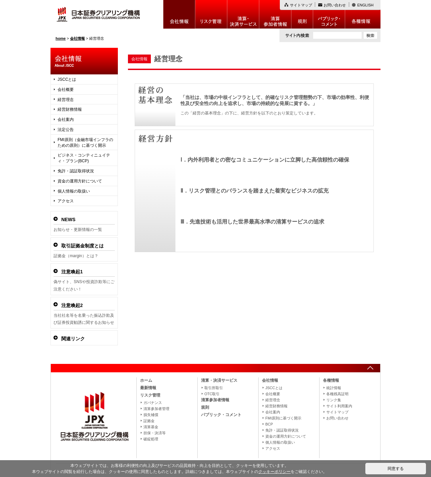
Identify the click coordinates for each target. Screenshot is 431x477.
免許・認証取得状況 (76, 171)
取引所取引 (213, 388)
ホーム (146, 380)
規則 (302, 14)
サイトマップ (301, 5)
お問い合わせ (335, 5)
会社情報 (179, 14)
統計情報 (333, 388)
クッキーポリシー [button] (274, 471)
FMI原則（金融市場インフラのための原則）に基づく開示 (85, 142)
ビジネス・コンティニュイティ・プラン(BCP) (84, 158)
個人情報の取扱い (74, 191)
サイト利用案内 (339, 406)
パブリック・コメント (329, 14)
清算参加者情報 (275, 14)
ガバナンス (152, 403)
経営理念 (66, 99)
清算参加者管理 (156, 409)
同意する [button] (396, 468)
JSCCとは (67, 79)
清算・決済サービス (219, 380)
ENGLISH (365, 5)
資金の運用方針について (80, 181)
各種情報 (362, 14)
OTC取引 (212, 394)
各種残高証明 (337, 394)
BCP (269, 424)
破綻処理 (150, 439)
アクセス (66, 201)
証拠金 (149, 421)
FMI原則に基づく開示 (283, 418)
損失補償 (150, 415)
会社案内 (66, 119)
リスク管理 (211, 14)
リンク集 (333, 400)
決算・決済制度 (243, 14)
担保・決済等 (154, 433)
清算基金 (150, 427)
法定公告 (66, 129)
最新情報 (148, 387)
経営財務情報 (70, 109)
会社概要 (66, 89)
